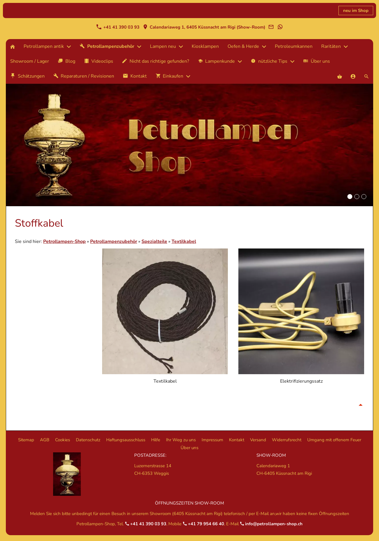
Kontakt (236, 440)
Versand (258, 440)
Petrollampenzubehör (113, 241)
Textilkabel (184, 241)
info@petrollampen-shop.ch (271, 524)
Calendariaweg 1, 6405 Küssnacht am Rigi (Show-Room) (204, 27)
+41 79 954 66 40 (203, 524)
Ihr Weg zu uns (181, 440)
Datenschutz (88, 440)
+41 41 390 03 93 (117, 27)
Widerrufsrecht (286, 440)
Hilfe (155, 440)
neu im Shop (355, 10)
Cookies (62, 440)
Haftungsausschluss (125, 440)
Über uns (189, 448)
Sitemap (26, 440)
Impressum (212, 440)
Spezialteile (154, 241)
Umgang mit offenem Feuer (334, 440)
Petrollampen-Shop (64, 241)
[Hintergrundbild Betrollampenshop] (349, 196)
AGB (44, 440)
